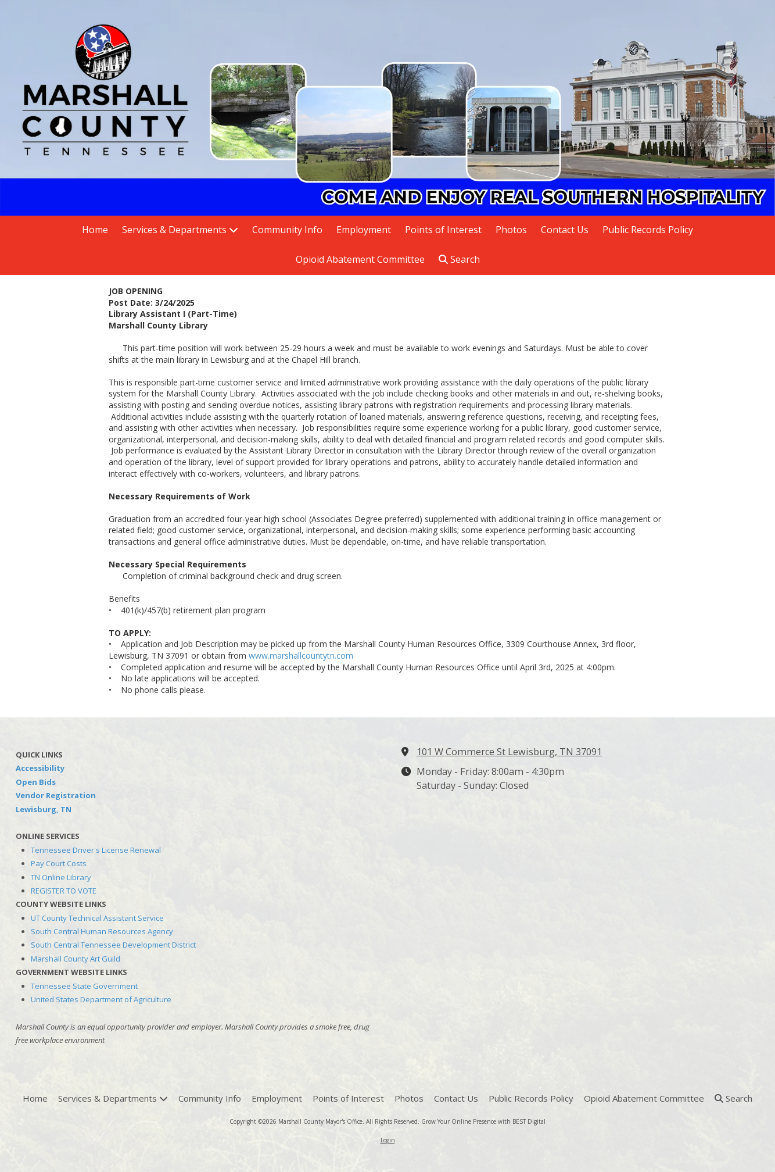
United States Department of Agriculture (101, 999)
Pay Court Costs (59, 863)
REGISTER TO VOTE (63, 890)
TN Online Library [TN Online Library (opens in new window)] (61, 877)
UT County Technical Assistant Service (97, 918)
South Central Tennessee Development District (113, 944)
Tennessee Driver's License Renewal (96, 850)
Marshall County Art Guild (75, 958)
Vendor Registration (56, 795)
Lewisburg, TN (43, 809)
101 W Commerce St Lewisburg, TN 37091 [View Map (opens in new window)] (509, 751)
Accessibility (40, 768)
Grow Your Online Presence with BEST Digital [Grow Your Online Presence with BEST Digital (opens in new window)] (483, 1121)
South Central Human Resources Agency (102, 931)
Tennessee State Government (84, 986)
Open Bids (36, 782)
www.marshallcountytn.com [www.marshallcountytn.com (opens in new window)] (301, 655)
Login (388, 1140)
